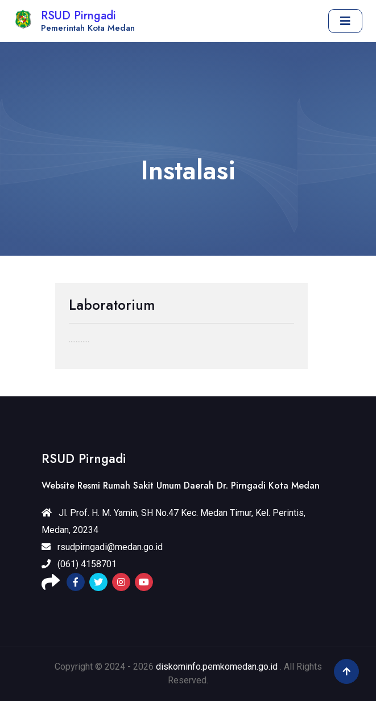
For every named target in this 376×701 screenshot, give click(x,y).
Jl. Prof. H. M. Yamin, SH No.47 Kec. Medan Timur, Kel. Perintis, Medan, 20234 (173, 521)
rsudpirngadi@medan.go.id (102, 547)
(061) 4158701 (79, 564)
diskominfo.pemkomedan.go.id (217, 666)
